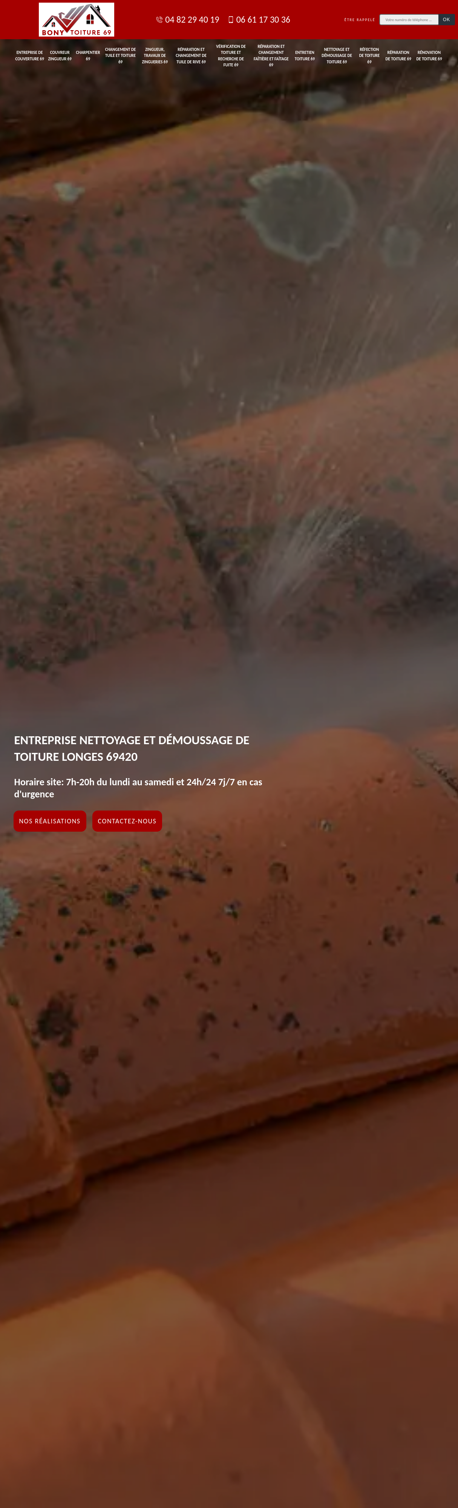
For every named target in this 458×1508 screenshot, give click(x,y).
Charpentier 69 (88, 55)
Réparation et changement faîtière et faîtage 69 (271, 56)
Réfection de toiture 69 (369, 55)
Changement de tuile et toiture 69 (120, 55)
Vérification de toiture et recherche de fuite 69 (230, 56)
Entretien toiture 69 (305, 55)
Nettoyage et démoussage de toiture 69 (337, 55)
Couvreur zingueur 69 (60, 55)
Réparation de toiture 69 (398, 55)
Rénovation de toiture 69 (429, 55)
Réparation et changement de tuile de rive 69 (191, 55)
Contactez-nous (127, 821)
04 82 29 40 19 (187, 19)
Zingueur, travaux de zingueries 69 (155, 55)
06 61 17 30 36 (258, 19)
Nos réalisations (50, 821)
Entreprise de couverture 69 (29, 55)
